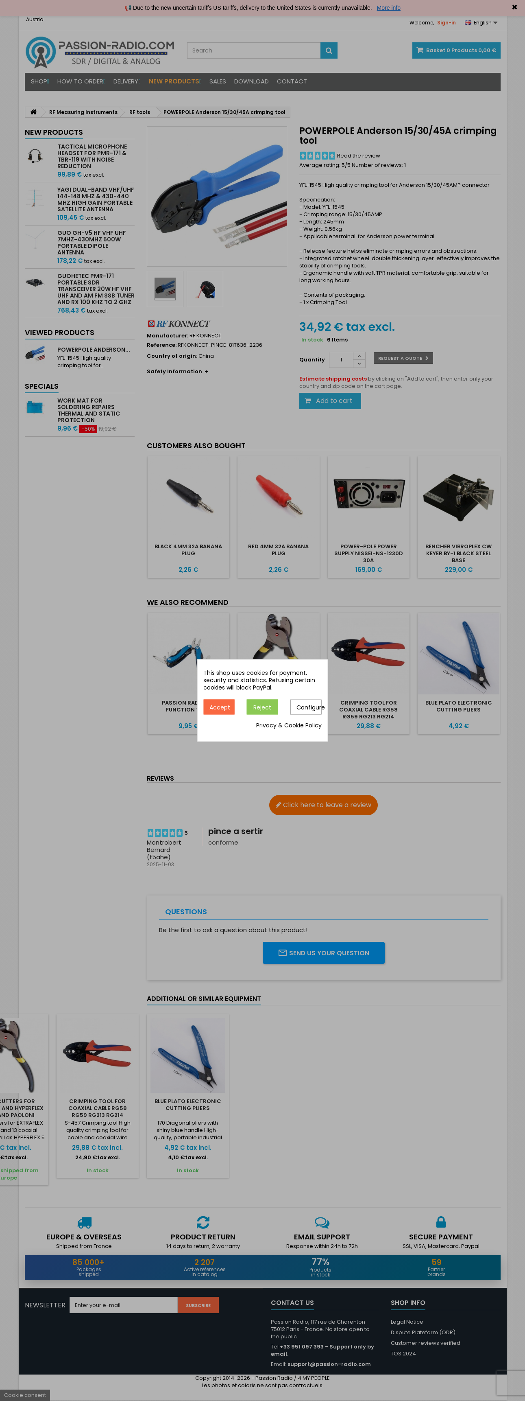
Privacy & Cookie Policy (289, 725)
